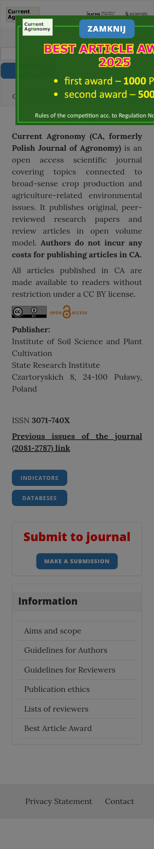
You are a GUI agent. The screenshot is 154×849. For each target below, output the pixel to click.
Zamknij (106, 28)
